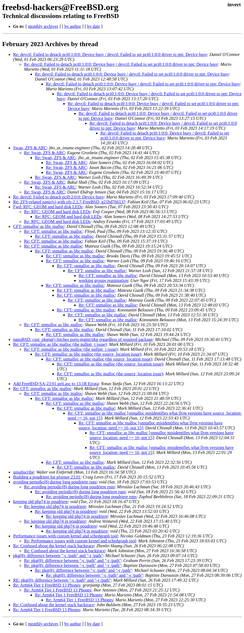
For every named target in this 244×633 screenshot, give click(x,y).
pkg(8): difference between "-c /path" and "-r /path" (58, 555)
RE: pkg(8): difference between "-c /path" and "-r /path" (62, 580)
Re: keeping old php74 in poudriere (55, 506)
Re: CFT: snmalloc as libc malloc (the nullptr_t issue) (60, 344)
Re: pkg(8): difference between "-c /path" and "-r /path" (72, 560)
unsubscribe (23, 472)
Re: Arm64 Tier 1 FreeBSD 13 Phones (46, 585)
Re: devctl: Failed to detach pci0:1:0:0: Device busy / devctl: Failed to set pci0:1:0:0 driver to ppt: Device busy (110, 54)
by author (72, 26)
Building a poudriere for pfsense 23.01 (47, 477)
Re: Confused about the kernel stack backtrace (53, 545)
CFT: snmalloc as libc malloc (38, 226)
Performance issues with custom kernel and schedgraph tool (65, 536)
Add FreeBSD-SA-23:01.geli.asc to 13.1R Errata (56, 383)
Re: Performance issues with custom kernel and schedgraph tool (80, 541)
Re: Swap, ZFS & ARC (44, 152)
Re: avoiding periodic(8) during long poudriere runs (69, 487)
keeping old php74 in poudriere (40, 501)
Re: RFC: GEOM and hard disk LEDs (57, 211)
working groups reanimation (103, 280)
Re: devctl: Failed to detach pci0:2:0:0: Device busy (58, 197)
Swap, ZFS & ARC (30, 147)
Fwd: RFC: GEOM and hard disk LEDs (47, 206)
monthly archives (43, 26)
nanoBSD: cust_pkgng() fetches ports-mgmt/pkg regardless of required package (83, 339)
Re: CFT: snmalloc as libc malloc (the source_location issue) (88, 354)
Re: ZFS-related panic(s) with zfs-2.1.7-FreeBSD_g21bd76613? (69, 202)
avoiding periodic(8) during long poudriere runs (55, 482)
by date (93, 26)
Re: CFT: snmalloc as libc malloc (53, 231)
